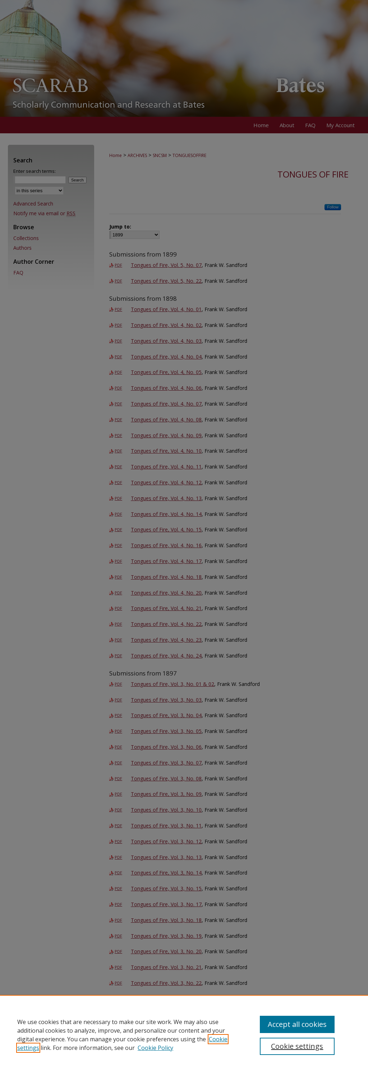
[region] (184, 1034)
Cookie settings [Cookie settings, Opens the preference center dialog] (297, 1046)
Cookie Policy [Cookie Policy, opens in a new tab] (155, 1048)
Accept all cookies (297, 1024)
